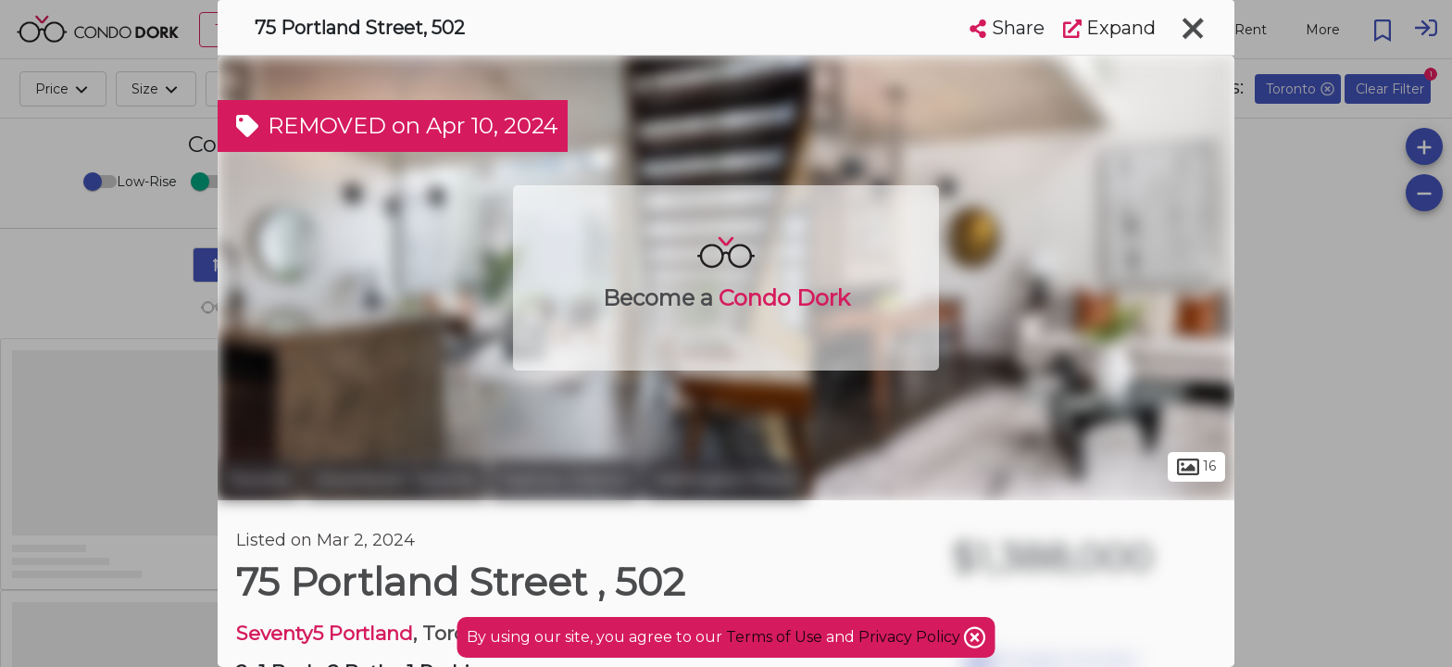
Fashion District (565, 480)
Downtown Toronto (396, 480)
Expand (1109, 28)
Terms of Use (774, 637)
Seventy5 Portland (324, 633)
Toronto (259, 480)
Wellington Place (725, 480)
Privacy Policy (911, 637)
